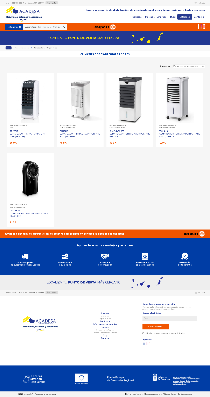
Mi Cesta (199, 3)
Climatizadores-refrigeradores (45, 48)
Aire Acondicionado (22, 48)
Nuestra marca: (105, 330)
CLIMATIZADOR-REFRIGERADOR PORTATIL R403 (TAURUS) (80, 134)
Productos (105, 321)
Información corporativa (105, 324)
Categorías (14, 27)
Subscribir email (155, 326)
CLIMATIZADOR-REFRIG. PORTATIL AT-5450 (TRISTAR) (28, 134)
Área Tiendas (51, 3)
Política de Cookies (169, 394)
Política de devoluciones (152, 394)
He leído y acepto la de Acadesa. (166, 333)
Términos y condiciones (133, 394)
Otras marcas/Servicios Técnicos (105, 333)
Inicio (8, 48)
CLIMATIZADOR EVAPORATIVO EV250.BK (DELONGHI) (29, 213)
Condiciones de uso (185, 394)
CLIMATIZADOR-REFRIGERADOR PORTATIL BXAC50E (130, 134)
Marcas (105, 327)
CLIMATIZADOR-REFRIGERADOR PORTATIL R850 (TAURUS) (179, 134)
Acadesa (24, 14)
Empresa (105, 313)
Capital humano (105, 319)
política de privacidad (168, 333)
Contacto (105, 338)
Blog (105, 335)
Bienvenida (105, 316)
